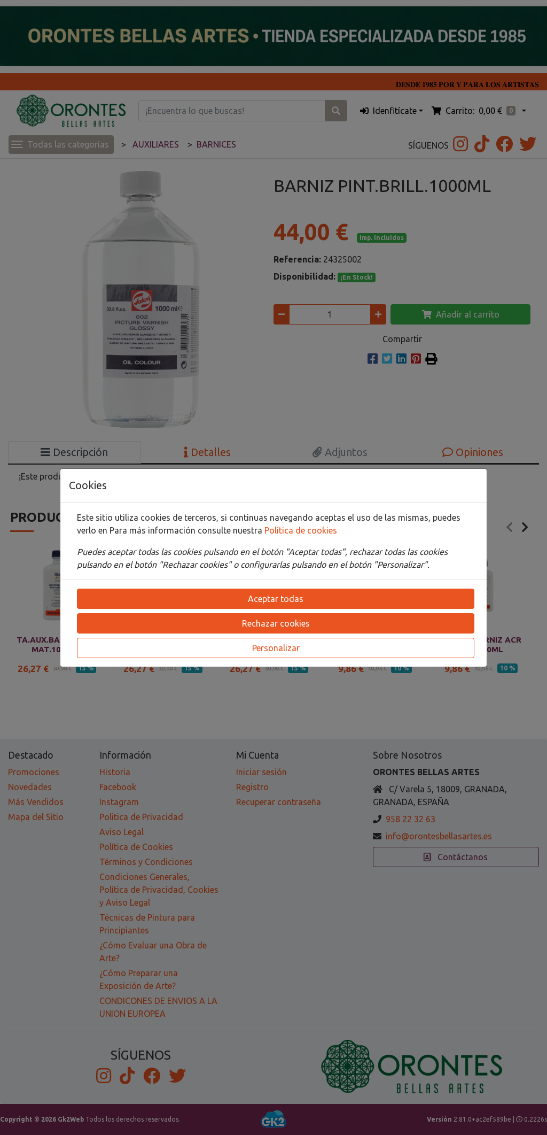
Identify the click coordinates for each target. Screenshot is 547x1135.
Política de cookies (300, 530)
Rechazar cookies (276, 623)
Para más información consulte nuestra (187, 530)
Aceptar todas (275, 599)
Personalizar (276, 648)
